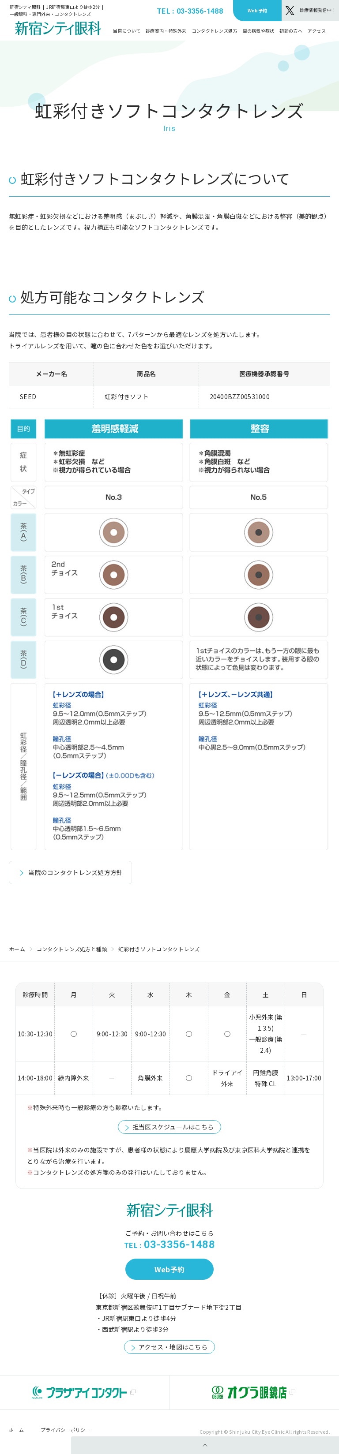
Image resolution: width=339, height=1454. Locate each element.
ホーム (17, 949)
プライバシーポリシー (65, 1430)
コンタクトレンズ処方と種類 (72, 949)
